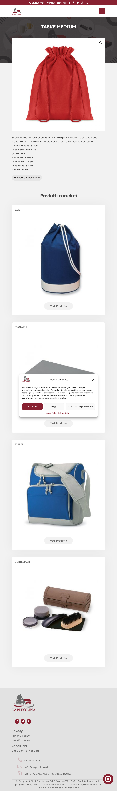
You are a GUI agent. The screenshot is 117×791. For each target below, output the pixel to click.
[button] (93, 379)
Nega (54, 406)
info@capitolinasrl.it (37, 767)
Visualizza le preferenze (80, 406)
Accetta (32, 406)
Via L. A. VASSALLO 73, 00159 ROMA (47, 773)
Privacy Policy (64, 413)
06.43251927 (32, 760)
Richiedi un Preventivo (27, 177)
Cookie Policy (51, 413)
